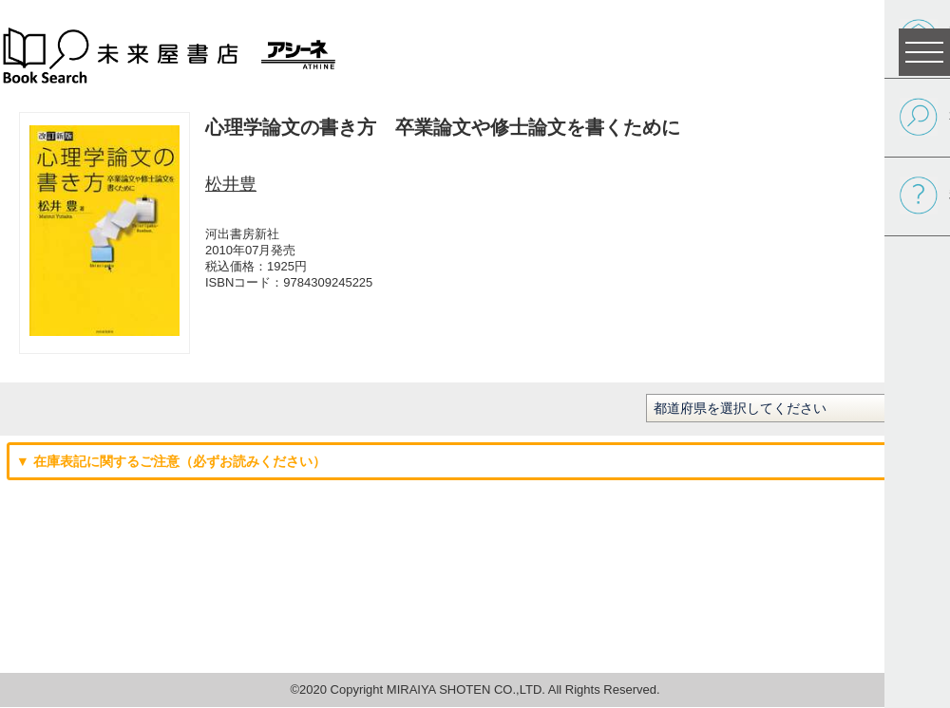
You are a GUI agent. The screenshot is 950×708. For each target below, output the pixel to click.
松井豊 (230, 184)
